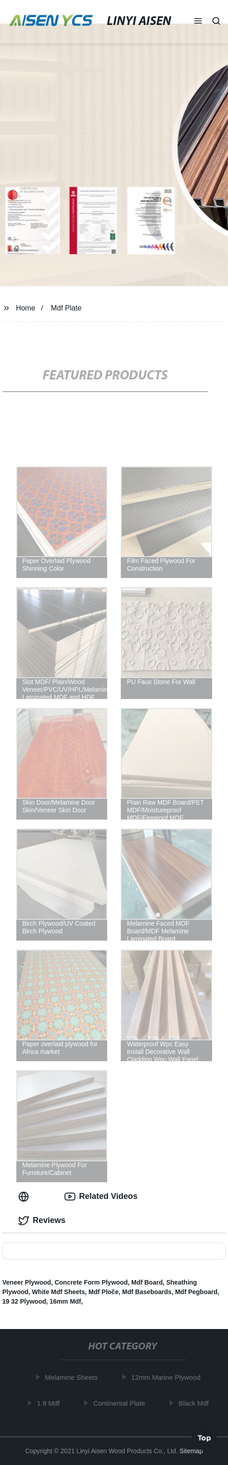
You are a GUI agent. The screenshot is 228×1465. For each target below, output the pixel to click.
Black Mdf (195, 1403)
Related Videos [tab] (101, 1196)
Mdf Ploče (104, 1291)
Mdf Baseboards (147, 1291)
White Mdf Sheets (58, 1291)
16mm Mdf (65, 1301)
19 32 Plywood (24, 1301)
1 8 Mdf (49, 1403)
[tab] (25, 1196)
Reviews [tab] (41, 1220)
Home (25, 308)
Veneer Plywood (26, 1282)
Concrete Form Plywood (91, 1282)
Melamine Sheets (72, 1377)
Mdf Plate (66, 308)
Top (204, 1439)
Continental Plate (120, 1403)
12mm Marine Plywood (167, 1377)
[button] (198, 21)
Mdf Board (147, 1282)
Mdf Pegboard (196, 1291)
